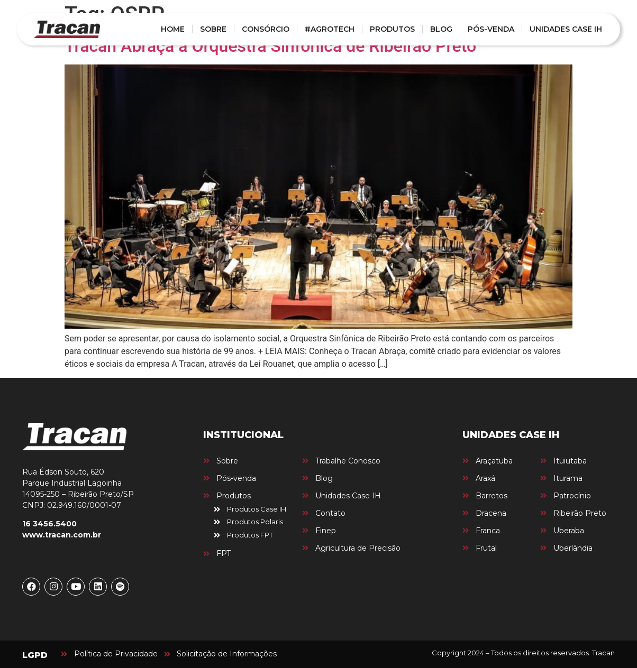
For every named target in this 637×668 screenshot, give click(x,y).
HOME (173, 29)
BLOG (441, 29)
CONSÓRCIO (265, 29)
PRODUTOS (392, 29)
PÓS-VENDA (491, 29)
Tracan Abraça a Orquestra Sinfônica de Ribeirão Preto (270, 46)
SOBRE (213, 29)
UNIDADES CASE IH (566, 29)
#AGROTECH (329, 29)
